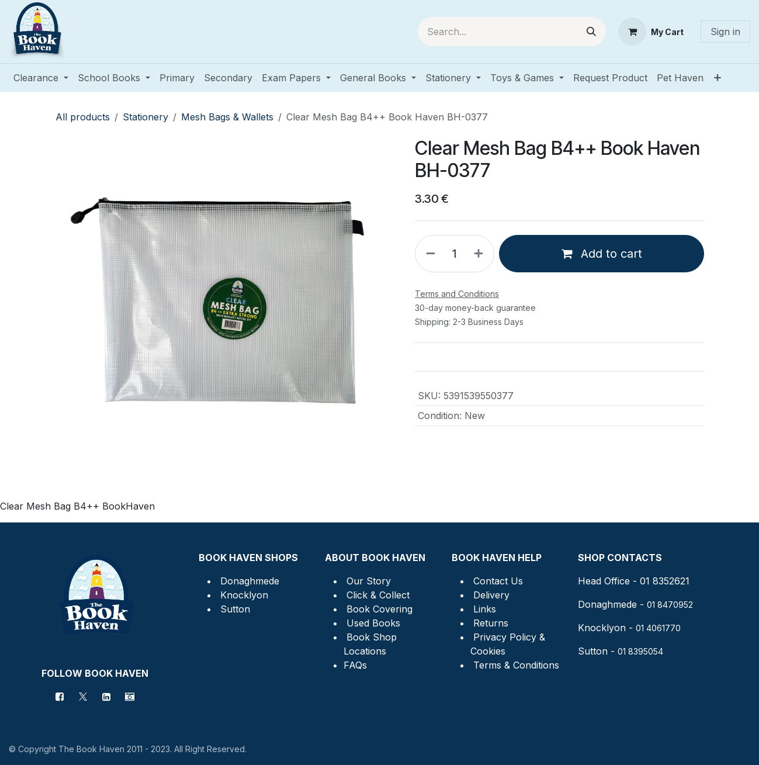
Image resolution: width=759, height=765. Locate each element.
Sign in (725, 31)
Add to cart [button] (601, 254)
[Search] (591, 31)
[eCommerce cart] (651, 31)
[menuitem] (41, 77)
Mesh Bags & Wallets (227, 117)
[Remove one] (428, 254)
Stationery (145, 117)
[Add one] (481, 254)
